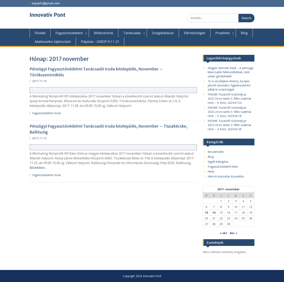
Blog (244, 33)
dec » (233, 233)
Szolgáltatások (163, 33)
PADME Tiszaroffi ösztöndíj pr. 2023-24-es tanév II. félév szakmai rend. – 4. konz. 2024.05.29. (229, 125)
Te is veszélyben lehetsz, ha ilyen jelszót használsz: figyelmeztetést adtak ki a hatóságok (229, 85)
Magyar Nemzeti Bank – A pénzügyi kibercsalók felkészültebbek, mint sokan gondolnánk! (230, 72)
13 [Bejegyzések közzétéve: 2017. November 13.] (206, 212)
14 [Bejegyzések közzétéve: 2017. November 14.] (213, 212)
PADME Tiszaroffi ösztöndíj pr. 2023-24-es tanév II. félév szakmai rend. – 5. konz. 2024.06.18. (229, 112)
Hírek (211, 171)
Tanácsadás (132, 33)
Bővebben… (38, 167)
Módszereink (103, 33)
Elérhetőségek (194, 33)
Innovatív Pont (47, 15)
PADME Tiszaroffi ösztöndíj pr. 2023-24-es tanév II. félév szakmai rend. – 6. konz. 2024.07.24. (229, 98)
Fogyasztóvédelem (69, 33)
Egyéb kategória (218, 161)
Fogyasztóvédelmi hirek (46, 113)
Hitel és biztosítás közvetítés (226, 176)
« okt (223, 233)
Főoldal (40, 33)
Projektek (222, 33)
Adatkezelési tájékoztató (53, 41)
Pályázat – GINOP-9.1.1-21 (100, 41)
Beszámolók (216, 152)
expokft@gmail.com (46, 3)
